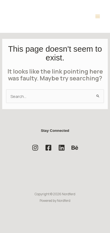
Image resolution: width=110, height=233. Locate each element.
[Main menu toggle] (97, 16)
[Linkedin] (61, 147)
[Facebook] (48, 147)
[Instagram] (35, 147)
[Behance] (75, 147)
